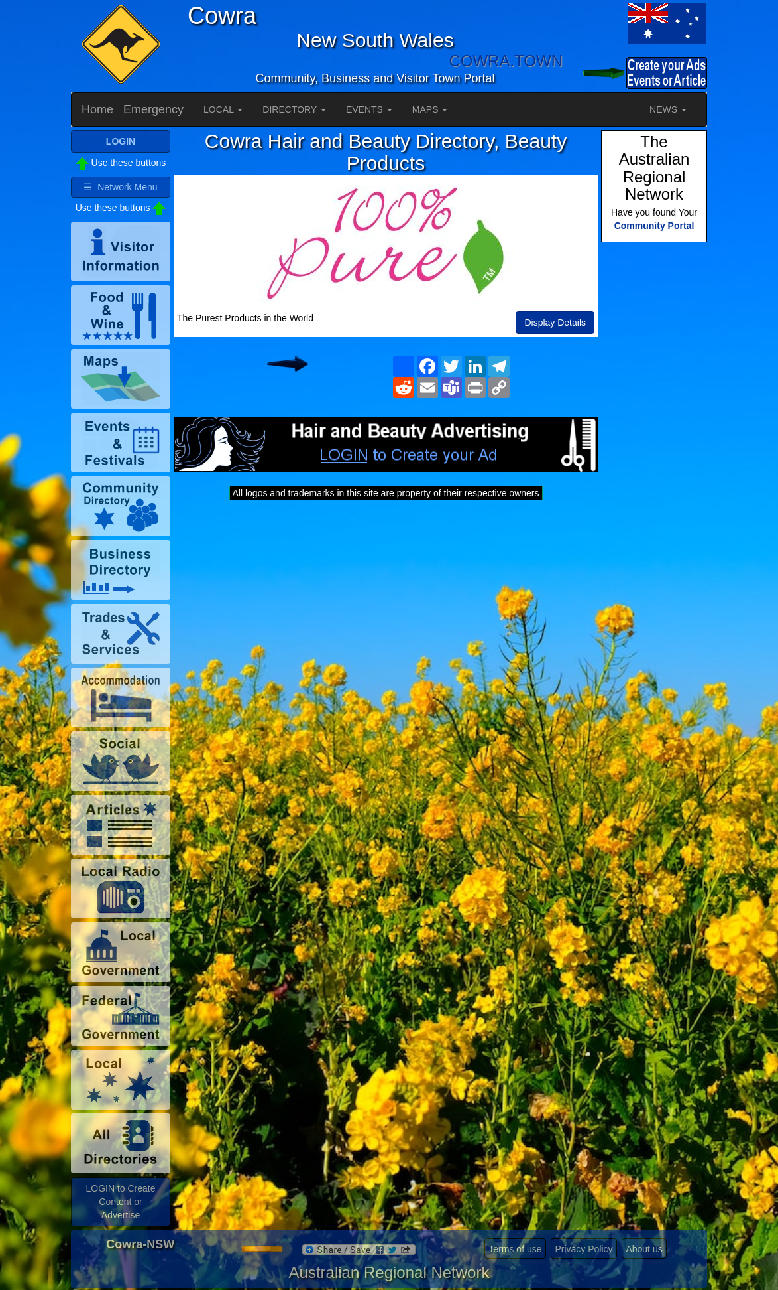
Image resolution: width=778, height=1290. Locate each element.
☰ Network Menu (120, 187)
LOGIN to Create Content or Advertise (120, 1201)
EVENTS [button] (369, 109)
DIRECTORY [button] (294, 109)
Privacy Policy (583, 1249)
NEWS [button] (668, 109)
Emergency (153, 109)
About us (644, 1249)
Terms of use (514, 1249)
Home (97, 109)
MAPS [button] (430, 109)
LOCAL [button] (223, 109)
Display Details (555, 322)
